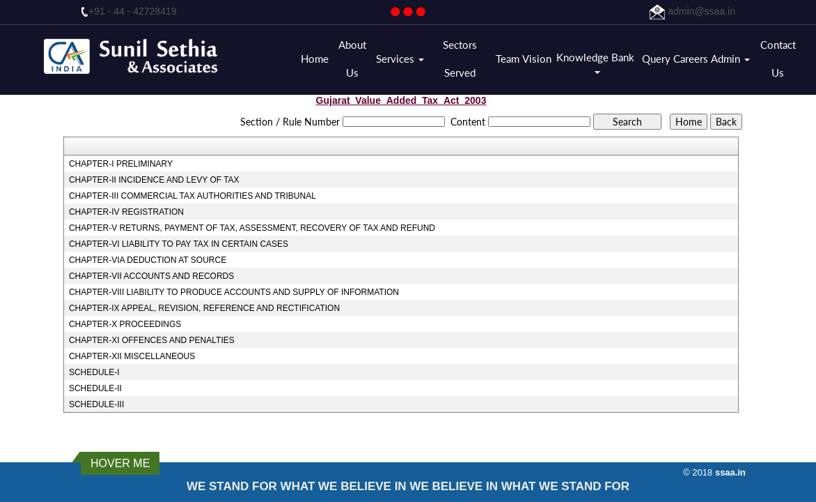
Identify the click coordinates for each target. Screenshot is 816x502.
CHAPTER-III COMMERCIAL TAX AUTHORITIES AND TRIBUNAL (192, 196)
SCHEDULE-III (96, 404)
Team (507, 58)
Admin (730, 58)
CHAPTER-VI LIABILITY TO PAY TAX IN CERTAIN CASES (178, 244)
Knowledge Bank (596, 62)
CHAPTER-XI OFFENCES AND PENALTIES (152, 340)
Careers (690, 58)
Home (315, 58)
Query (656, 58)
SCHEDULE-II (95, 388)
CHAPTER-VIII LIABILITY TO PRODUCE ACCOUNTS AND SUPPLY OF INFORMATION (234, 292)
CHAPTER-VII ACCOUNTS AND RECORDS (151, 276)
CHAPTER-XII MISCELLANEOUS (132, 356)
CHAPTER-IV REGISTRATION (126, 212)
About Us (352, 58)
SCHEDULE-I (94, 372)
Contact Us (778, 58)
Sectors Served (460, 58)
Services (400, 58)
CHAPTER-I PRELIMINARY (121, 164)
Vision (536, 58)
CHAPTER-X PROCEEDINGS (125, 324)
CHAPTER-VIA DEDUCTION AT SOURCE (147, 260)
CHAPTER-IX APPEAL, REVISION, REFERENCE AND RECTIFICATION (204, 308)
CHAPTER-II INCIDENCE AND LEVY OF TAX (154, 180)
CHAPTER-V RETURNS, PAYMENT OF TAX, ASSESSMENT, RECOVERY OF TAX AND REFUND (252, 228)
